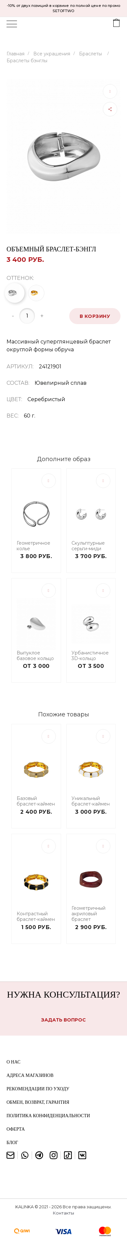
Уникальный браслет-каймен (90, 801)
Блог (12, 1142)
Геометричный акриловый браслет (88, 913)
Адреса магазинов (30, 1075)
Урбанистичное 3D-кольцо (90, 655)
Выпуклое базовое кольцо (35, 655)
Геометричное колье (33, 546)
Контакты (63, 1213)
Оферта (16, 1129)
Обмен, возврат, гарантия (38, 1102)
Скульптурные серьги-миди (88, 546)
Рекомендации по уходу (38, 1088)
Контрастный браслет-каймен (36, 916)
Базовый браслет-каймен (36, 801)
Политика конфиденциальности (48, 1115)
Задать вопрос (63, 1020)
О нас (13, 1062)
